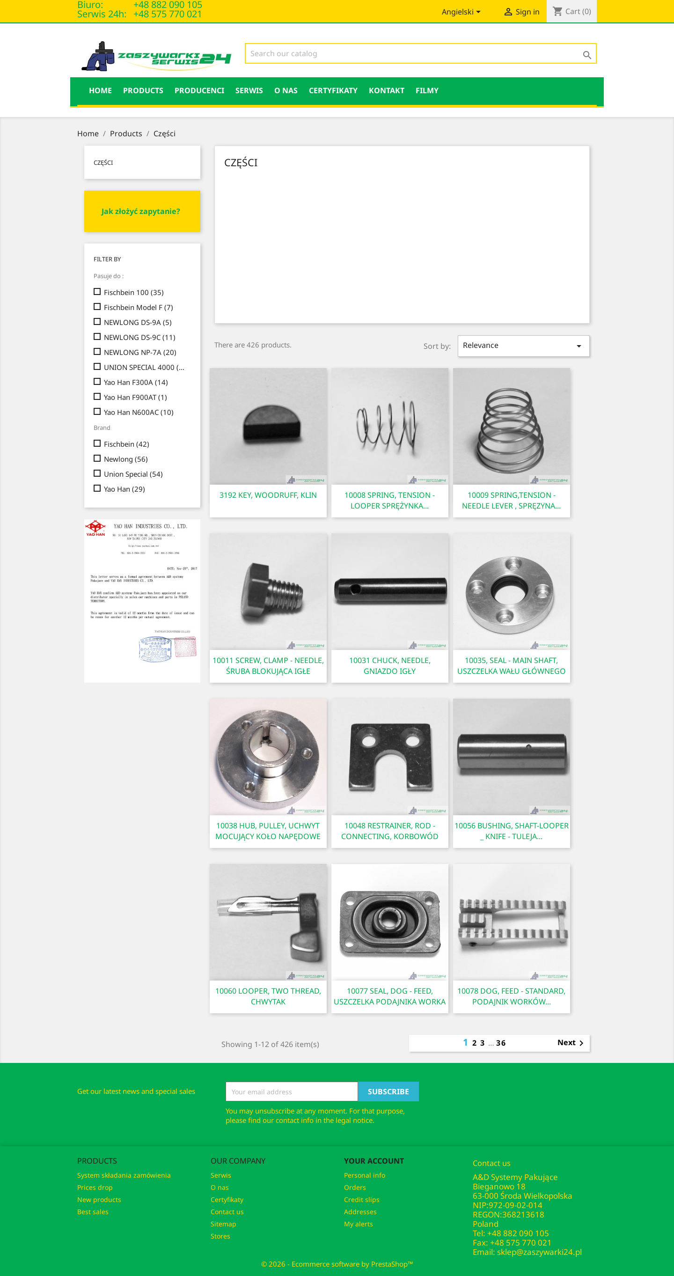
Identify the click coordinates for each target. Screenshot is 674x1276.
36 (501, 1043)
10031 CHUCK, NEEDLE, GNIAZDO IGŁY (390, 665)
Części (103, 162)
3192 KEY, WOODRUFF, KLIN (268, 495)
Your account (374, 1161)
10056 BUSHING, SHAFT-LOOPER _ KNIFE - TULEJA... (511, 830)
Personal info (364, 1175)
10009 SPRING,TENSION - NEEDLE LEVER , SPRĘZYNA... (511, 500)
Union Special (133, 474)
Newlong (126, 459)
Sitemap (223, 1223)
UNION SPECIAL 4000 (145, 367)
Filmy (427, 90)
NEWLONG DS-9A (138, 322)
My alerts (358, 1223)
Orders (355, 1187)
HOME (100, 90)
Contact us (227, 1211)
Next (572, 1043)
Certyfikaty (333, 90)
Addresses (360, 1211)
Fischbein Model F (138, 307)
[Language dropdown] (463, 12)
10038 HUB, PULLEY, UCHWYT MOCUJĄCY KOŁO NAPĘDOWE (268, 830)
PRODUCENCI (199, 90)
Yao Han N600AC (139, 412)
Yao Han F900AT (135, 397)
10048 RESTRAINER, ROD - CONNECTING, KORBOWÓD (390, 830)
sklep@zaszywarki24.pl (539, 1251)
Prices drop (95, 1187)
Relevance (524, 346)
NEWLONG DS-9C (140, 337)
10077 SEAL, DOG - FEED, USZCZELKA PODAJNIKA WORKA (390, 996)
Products (143, 90)
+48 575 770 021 (167, 13)
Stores (220, 1236)
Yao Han (124, 489)
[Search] (421, 53)
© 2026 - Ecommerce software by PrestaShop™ (337, 1264)
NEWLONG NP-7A (140, 352)
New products (99, 1199)
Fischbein (126, 444)
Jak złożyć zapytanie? (141, 211)
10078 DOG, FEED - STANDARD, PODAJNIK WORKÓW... (511, 996)
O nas (286, 90)
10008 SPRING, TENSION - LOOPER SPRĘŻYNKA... (389, 500)
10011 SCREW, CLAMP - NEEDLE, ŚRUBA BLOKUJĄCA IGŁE (268, 665)
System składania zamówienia (124, 1175)
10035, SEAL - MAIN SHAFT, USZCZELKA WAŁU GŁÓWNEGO (511, 665)
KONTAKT (386, 90)
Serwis (249, 90)
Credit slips (362, 1199)
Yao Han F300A (136, 382)
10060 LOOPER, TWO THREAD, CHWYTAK (268, 996)
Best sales (93, 1211)
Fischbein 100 (134, 292)
